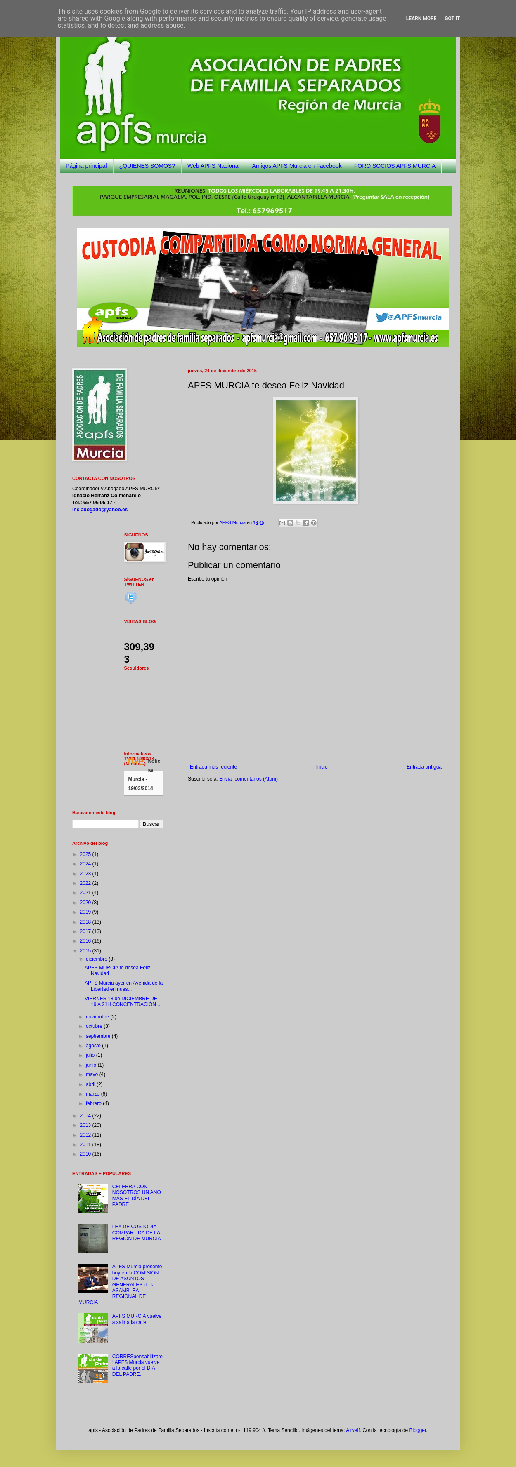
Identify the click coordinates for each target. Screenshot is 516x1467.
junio (92, 1065)
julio (91, 1055)
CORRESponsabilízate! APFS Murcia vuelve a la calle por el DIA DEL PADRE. (137, 1365)
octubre (95, 1026)
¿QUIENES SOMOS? (147, 165)
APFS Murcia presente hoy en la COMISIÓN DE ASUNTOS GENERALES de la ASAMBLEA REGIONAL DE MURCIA (120, 1284)
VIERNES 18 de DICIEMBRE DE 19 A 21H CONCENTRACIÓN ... (123, 1001)
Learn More (421, 18)
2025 (86, 854)
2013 (86, 1125)
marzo (93, 1094)
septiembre (99, 1036)
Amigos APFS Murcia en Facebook (297, 165)
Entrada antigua (424, 767)
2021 (86, 893)
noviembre (98, 1017)
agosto (94, 1046)
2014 (86, 1116)
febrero (94, 1103)
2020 (86, 902)
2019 (86, 912)
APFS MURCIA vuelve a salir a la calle (136, 1319)
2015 (86, 951)
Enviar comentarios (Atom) (248, 779)
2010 (86, 1154)
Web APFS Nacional (213, 165)
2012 (86, 1135)
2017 (86, 931)
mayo (92, 1074)
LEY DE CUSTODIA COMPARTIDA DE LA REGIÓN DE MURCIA (136, 1232)
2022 (86, 883)
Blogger (417, 1430)
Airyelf (353, 1430)
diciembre (97, 959)
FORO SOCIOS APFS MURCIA (395, 165)
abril (91, 1084)
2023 (86, 874)
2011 (86, 1144)
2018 (86, 922)
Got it (452, 18)
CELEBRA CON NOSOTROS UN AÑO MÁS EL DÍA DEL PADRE (136, 1195)
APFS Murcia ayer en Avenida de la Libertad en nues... (124, 986)
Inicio (322, 767)
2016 (86, 941)
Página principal (86, 165)
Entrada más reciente (213, 767)
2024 (86, 864)
